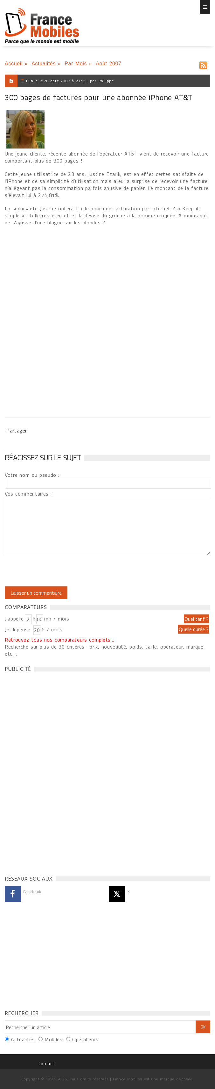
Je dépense (18, 629)
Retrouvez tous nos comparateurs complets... (59, 639)
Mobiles (53, 1039)
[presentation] (58, 570)
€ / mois (51, 629)
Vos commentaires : (28, 493)
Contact (46, 1063)
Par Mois (76, 63)
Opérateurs (85, 1039)
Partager (16, 430)
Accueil (14, 63)
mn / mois (56, 618)
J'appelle (14, 618)
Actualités (43, 63)
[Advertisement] (52, 772)
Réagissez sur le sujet (43, 457)
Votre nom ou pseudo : (32, 474)
